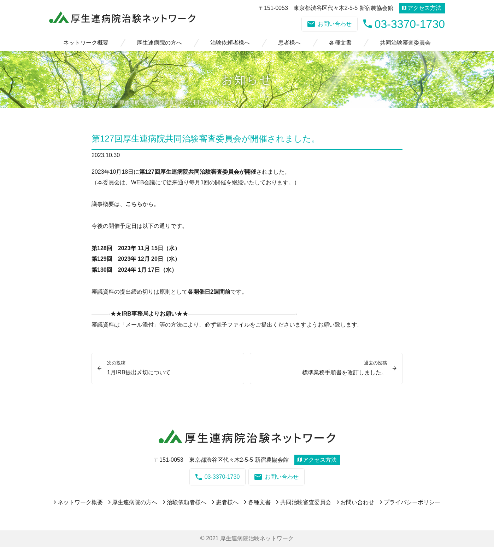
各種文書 (340, 43)
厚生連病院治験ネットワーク (257, 538)
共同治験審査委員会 (405, 43)
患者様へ (289, 43)
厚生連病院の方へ (159, 43)
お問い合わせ (329, 24)
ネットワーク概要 (85, 43)
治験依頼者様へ (230, 43)
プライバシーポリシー (412, 502)
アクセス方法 (421, 8)
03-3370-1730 (404, 24)
